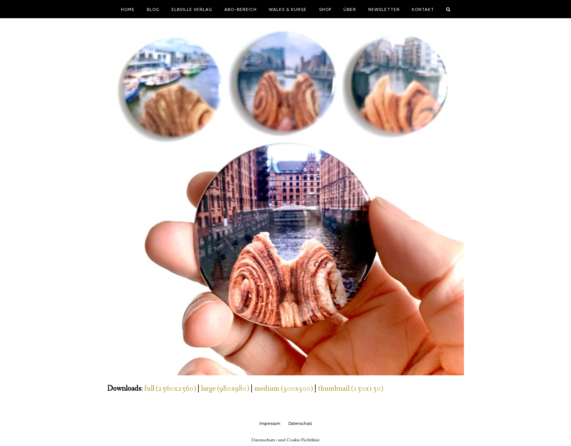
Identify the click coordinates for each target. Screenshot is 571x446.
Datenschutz (300, 423)
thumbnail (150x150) (350, 389)
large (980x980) (225, 389)
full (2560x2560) (170, 389)
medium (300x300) (283, 389)
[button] (448, 9)
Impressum (269, 423)
